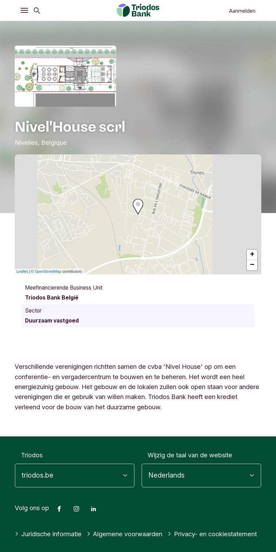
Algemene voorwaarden (125, 534)
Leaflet (22, 271)
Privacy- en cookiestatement (212, 534)
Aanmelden (242, 11)
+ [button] (252, 255)
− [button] (252, 265)
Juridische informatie (48, 534)
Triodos (31, 455)
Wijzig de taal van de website (190, 455)
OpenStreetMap (48, 271)
